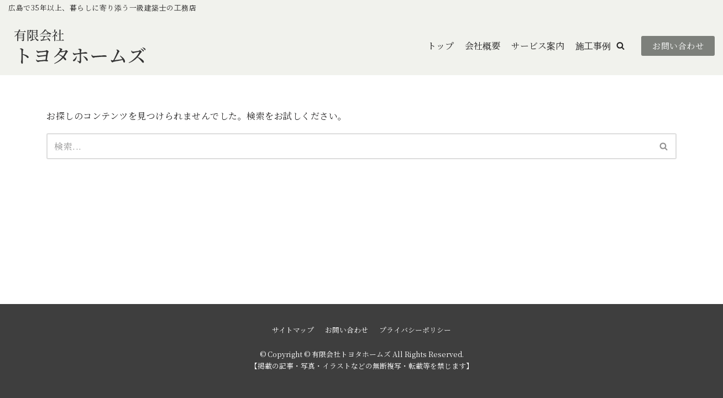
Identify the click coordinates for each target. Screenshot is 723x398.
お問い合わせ (678, 45)
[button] (620, 45)
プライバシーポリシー (415, 329)
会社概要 (482, 45)
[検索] (349, 146)
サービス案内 (537, 45)
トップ (440, 45)
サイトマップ (293, 329)
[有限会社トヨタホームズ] (80, 45)
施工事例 (593, 45)
